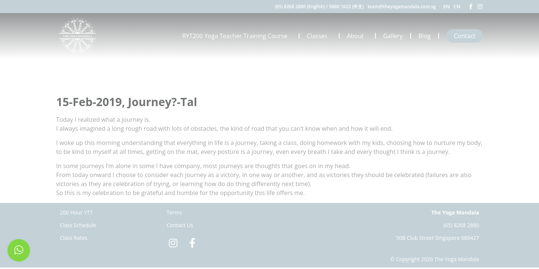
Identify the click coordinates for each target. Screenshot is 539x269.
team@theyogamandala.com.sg (402, 6)
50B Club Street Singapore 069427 (437, 237)
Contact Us (180, 225)
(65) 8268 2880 (461, 225)
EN (446, 6)
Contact (464, 36)
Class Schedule (78, 225)
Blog (424, 36)
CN (457, 6)
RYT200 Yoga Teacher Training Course (236, 36)
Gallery (393, 36)
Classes (319, 36)
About (357, 36)
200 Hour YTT (76, 212)
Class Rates (73, 237)
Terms (174, 212)
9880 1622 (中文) (346, 6)
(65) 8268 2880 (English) (300, 6)
